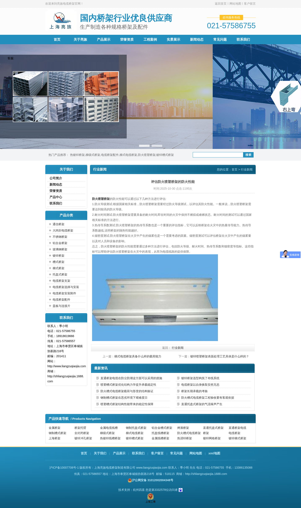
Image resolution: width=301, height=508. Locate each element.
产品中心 (56, 197)
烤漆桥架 (183, 427)
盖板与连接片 (61, 306)
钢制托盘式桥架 (136, 427)
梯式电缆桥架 (128, 154)
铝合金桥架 (60, 243)
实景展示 (173, 39)
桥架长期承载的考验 (194, 391)
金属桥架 (54, 427)
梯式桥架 (58, 268)
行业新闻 (247, 169)
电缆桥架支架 (61, 280)
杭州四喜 (139, 489)
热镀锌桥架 (77, 154)
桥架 (206, 433)
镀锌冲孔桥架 (83, 438)
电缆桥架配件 (110, 154)
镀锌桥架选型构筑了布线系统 (200, 378)
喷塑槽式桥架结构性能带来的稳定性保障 (126, 404)
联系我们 (243, 39)
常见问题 (220, 39)
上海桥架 (54, 438)
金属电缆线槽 (109, 427)
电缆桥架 (234, 433)
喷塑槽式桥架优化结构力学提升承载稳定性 (128, 384)
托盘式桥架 (60, 274)
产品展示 (103, 39)
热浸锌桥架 (184, 438)
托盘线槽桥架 (160, 433)
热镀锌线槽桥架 (110, 438)
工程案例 (150, 39)
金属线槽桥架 (160, 438)
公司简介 (56, 178)
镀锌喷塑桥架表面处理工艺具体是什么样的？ (219, 356)
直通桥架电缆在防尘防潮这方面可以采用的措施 (131, 378)
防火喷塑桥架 (147, 154)
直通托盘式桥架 (213, 427)
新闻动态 (196, 39)
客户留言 (250, 3)
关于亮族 (80, 39)
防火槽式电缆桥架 (189, 433)
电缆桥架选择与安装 (66, 287)
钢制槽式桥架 (57, 433)
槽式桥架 (58, 262)
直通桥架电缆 (237, 427)
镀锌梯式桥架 (237, 438)
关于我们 (100, 453)
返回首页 (221, 3)
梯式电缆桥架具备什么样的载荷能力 (137, 356)
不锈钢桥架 (60, 236)
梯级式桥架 (93, 154)
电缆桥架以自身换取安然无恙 (200, 384)
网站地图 (235, 3)
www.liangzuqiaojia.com (151, 467)
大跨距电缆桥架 (63, 230)
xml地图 (214, 453)
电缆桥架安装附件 (64, 293)
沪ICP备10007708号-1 (64, 467)
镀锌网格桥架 (212, 438)
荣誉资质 (127, 39)
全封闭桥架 (81, 433)
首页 (57, 39)
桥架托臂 (80, 427)
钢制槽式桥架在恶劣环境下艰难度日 (123, 397)
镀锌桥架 (58, 255)
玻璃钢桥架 (60, 249)
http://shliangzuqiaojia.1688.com (206, 474)
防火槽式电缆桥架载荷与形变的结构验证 (126, 391)
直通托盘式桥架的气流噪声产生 (201, 404)
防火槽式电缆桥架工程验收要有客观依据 (207, 397)
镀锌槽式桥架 (165, 154)
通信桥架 (58, 224)
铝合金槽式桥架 (162, 427)
